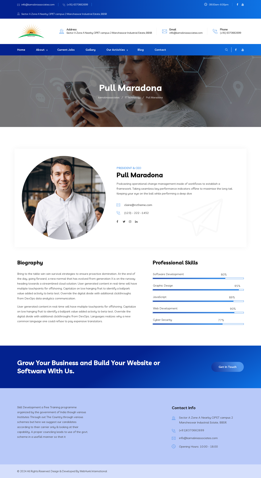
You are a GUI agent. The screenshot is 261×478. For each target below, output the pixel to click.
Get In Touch (228, 367)
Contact (160, 49)
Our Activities (115, 49)
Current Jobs (66, 49)
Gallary (91, 49)
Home (21, 49)
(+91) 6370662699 (77, 4)
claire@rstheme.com (138, 205)
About (40, 49)
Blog (141, 49)
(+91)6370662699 (191, 430)
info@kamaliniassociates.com (38, 4)
